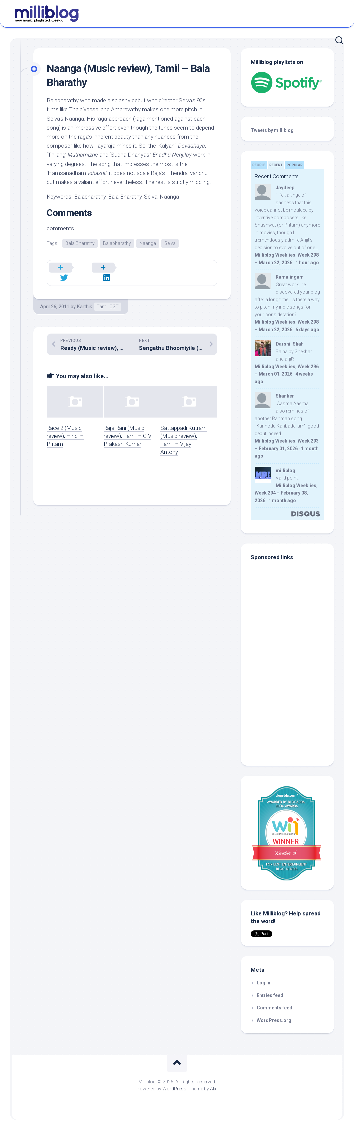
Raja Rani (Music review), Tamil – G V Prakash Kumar (127, 428)
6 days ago (307, 329)
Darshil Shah (290, 344)
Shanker (285, 396)
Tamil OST (108, 299)
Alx (213, 1088)
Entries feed (270, 995)
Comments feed (274, 1007)
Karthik (84, 299)
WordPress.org (274, 1020)
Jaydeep (285, 187)
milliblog (285, 470)
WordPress (174, 1088)
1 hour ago (307, 262)
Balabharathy (117, 243)
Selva (170, 243)
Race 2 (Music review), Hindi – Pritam (65, 428)
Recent (276, 165)
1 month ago (282, 500)
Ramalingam (290, 277)
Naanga (147, 243)
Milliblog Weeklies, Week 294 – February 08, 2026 (286, 493)
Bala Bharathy (80, 243)
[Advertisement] (292, 710)
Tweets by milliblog (272, 130)
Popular (295, 165)
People (258, 165)
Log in (263, 982)
